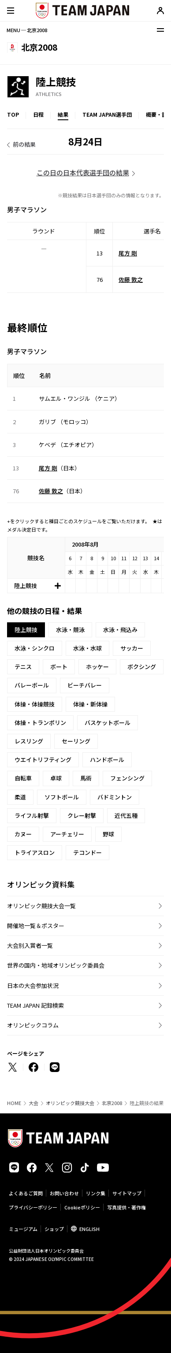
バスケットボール (107, 722)
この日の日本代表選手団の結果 (83, 172)
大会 (33, 1103)
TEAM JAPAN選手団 (107, 114)
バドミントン (114, 797)
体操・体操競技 (35, 704)
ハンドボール (107, 759)
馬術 (86, 778)
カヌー (23, 834)
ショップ (54, 1228)
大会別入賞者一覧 (30, 945)
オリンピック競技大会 (70, 1103)
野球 (108, 834)
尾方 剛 (128, 252)
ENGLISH (89, 1228)
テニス (23, 666)
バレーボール (32, 685)
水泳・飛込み (120, 629)
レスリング (29, 741)
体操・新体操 (90, 704)
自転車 (23, 778)
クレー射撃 (81, 815)
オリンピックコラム (33, 1025)
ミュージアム (23, 1228)
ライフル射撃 (32, 815)
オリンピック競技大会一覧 (41, 906)
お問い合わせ (64, 1193)
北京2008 (112, 1103)
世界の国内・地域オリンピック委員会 (55, 965)
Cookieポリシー (82, 1207)
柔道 (20, 797)
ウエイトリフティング (43, 759)
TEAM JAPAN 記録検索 (35, 1005)
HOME (14, 1103)
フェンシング (127, 778)
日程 (38, 114)
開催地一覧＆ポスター (35, 925)
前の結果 (24, 144)
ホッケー (97, 666)
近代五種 (126, 815)
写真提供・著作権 (126, 1207)
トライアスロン (35, 852)
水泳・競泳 (70, 629)
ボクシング (141, 666)
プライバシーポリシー (33, 1207)
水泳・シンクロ (35, 648)
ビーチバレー (84, 685)
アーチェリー (67, 834)
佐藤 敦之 (131, 279)
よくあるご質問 (26, 1193)
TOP (13, 114)
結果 (63, 114)
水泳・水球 (87, 648)
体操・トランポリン (40, 722)
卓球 (56, 778)
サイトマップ (126, 1193)
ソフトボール (62, 797)
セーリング (76, 741)
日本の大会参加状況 (33, 985)
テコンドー (87, 852)
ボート (58, 666)
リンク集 (95, 1193)
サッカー (131, 648)
